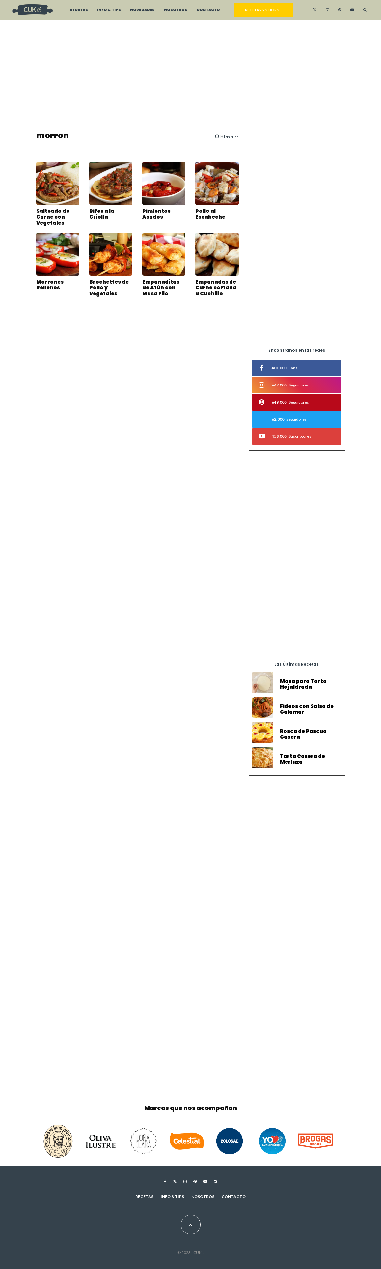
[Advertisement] (190, 76)
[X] (315, 10)
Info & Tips (109, 9)
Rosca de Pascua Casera (303, 735)
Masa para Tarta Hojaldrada (303, 684)
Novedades (142, 9)
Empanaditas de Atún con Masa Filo (160, 289)
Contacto (208, 9)
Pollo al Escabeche (210, 214)
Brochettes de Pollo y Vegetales (109, 289)
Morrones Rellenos (50, 286)
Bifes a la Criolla (101, 214)
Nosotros (175, 9)
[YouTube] (352, 10)
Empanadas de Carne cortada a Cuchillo (215, 289)
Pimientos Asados (156, 214)
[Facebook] (165, 1181)
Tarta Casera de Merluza (302, 764)
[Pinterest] (339, 10)
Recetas (79, 9)
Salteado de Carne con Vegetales (52, 217)
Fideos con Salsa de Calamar (307, 709)
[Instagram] (327, 10)
